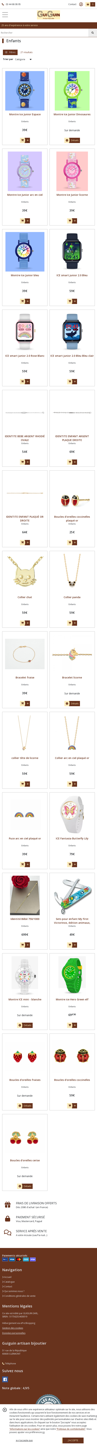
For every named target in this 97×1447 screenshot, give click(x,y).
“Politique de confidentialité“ (70, 1429)
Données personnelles (13, 1333)
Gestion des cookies (12, 1328)
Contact (72, 4)
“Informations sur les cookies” (24, 1429)
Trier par (8, 59)
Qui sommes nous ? (13, 1291)
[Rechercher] (92, 33)
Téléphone (9, 1363)
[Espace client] (81, 4)
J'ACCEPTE (73, 1440)
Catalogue (8, 1281)
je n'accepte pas (24, 1440)
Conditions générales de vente (19, 1295)
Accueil (6, 1277)
